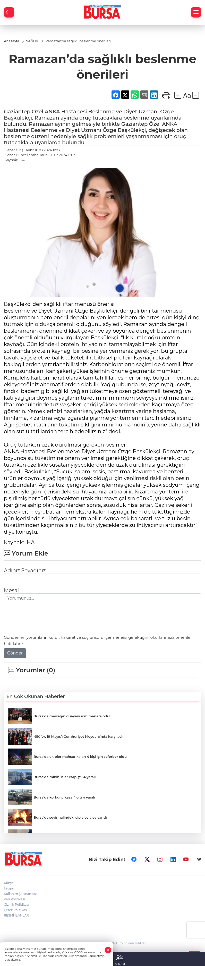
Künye (9, 883)
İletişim (9, 889)
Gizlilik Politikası (16, 905)
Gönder (15, 653)
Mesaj (11, 590)
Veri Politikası (14, 899)
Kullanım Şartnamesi (20, 894)
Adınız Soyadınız (25, 570)
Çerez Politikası (16, 910)
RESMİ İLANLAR (16, 916)
